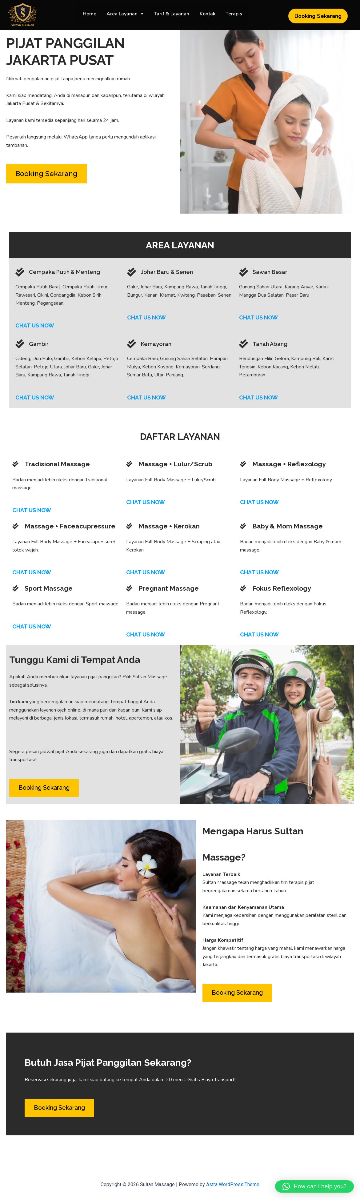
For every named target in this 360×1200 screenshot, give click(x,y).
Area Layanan (126, 16)
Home (91, 16)
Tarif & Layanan (171, 16)
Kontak (206, 16)
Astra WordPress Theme (232, 1184)
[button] (126, 16)
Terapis (231, 16)
